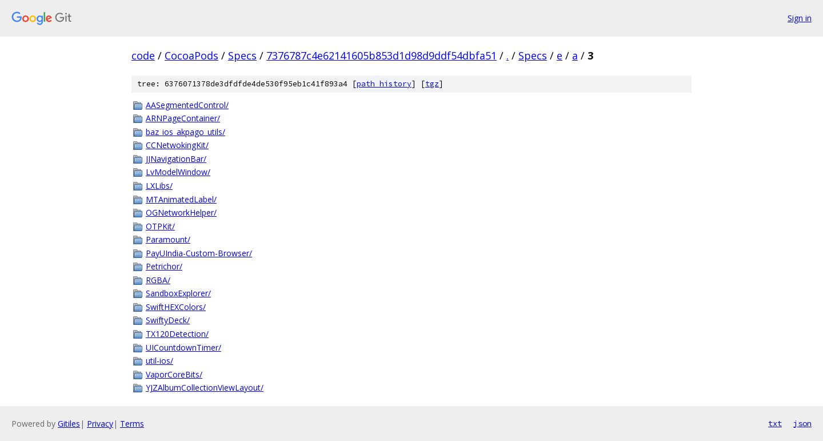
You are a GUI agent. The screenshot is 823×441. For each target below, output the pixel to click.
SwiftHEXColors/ (176, 306)
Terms (132, 423)
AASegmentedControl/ (187, 105)
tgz (432, 84)
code (143, 55)
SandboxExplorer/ (178, 293)
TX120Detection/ (177, 333)
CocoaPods (191, 55)
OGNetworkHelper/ (181, 212)
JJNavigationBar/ (176, 158)
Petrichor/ (164, 266)
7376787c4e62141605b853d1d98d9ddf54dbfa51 (381, 55)
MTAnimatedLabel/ (181, 199)
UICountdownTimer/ (183, 347)
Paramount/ (168, 239)
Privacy (100, 423)
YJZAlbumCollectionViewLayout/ (204, 387)
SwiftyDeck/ (168, 320)
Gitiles (69, 423)
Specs (242, 55)
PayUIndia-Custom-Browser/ (199, 253)
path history (384, 84)
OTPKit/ (160, 226)
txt (775, 423)
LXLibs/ (159, 185)
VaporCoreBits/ (174, 374)
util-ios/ (159, 360)
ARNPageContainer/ (183, 118)
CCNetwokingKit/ (177, 145)
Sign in (800, 18)
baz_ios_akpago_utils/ (185, 131)
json (802, 423)
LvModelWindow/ (178, 171)
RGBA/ (158, 280)
